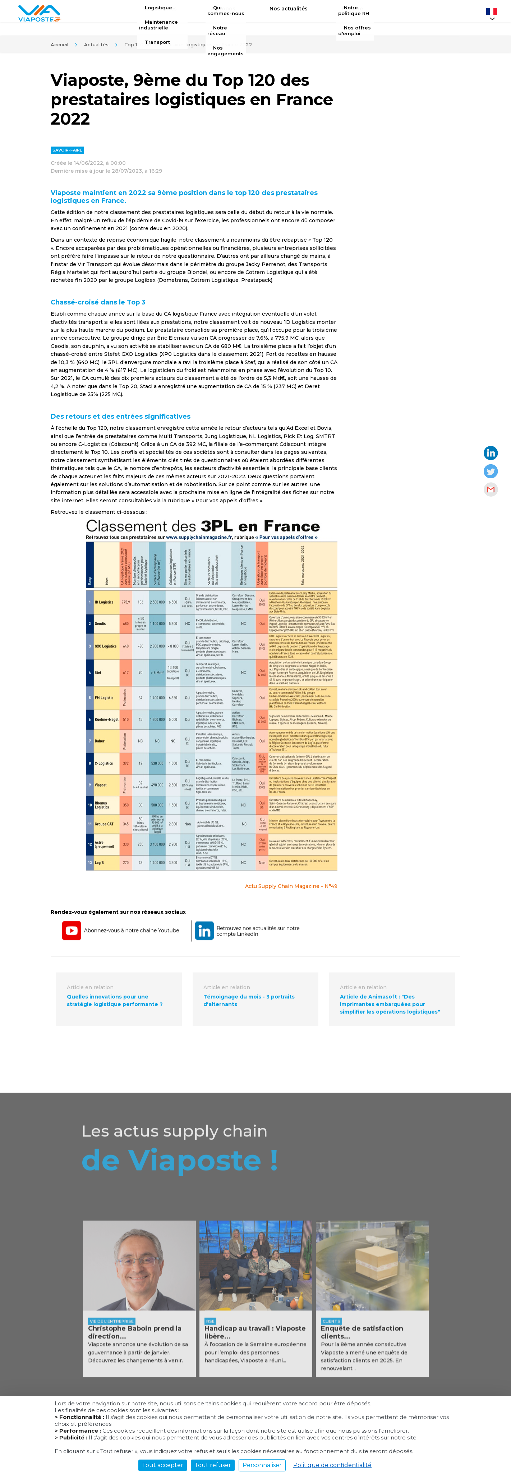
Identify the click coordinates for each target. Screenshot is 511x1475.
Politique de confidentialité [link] (332, 1465)
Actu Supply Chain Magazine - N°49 (291, 888)
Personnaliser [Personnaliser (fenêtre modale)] (262, 1465)
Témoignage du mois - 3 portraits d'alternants (249, 1003)
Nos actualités (283, 13)
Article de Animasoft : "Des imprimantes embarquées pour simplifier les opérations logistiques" (390, 1007)
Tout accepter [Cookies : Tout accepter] (162, 1465)
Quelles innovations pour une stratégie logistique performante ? (115, 1003)
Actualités (96, 46)
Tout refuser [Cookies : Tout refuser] (212, 1465)
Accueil (59, 46)
